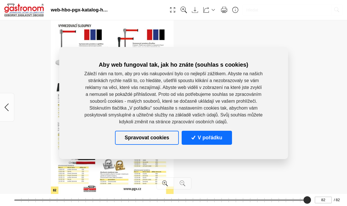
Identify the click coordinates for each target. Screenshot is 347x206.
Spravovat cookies (147, 137)
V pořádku (206, 137)
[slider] (307, 200)
